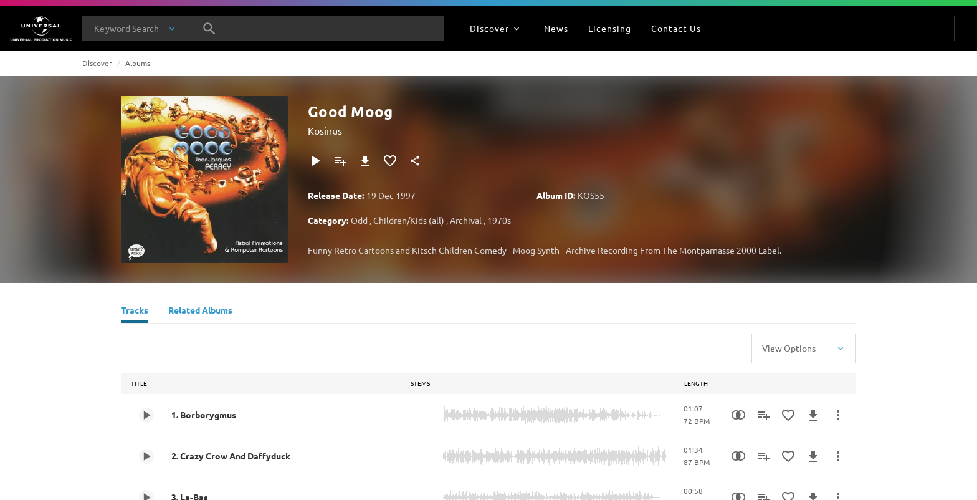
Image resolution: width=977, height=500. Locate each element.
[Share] (414, 160)
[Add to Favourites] (390, 160)
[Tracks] (134, 311)
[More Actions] (838, 415)
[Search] (209, 28)
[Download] (365, 160)
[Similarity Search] (738, 415)
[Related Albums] (200, 311)
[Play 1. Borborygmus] (146, 415)
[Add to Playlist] (340, 160)
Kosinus (325, 130)
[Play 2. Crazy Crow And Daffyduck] (146, 456)
